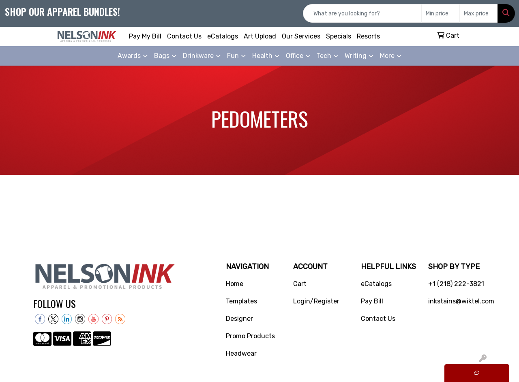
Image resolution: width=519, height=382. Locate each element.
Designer (239, 318)
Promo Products (250, 336)
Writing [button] (356, 56)
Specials (338, 36)
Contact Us (184, 36)
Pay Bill (372, 301)
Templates (241, 301)
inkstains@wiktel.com (457, 301)
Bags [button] (161, 56)
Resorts (368, 36)
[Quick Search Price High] (478, 13)
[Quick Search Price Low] (440, 13)
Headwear (241, 353)
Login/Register (316, 301)
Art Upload (260, 36)
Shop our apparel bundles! (62, 11)
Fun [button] (233, 56)
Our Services (301, 36)
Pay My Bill (145, 36)
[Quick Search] (362, 13)
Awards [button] (129, 56)
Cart (300, 284)
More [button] (387, 56)
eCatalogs (222, 36)
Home (234, 284)
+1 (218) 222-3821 (456, 284)
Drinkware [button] (198, 56)
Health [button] (262, 56)
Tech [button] (324, 56)
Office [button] (294, 56)
